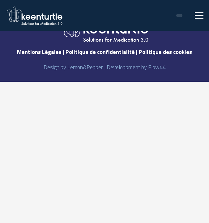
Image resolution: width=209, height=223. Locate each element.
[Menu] (199, 15)
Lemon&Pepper (85, 67)
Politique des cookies (165, 52)
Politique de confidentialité (100, 52)
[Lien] (35, 16)
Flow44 (157, 67)
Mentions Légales (39, 52)
